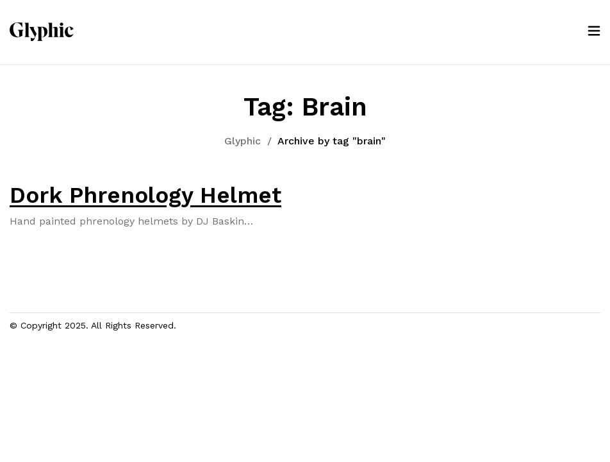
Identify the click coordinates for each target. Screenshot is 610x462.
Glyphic (242, 141)
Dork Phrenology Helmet (145, 195)
